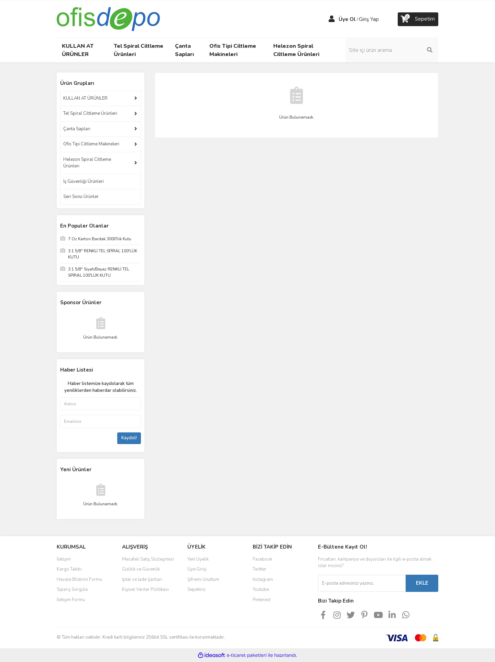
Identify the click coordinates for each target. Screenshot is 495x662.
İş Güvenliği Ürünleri (83, 181)
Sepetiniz (196, 589)
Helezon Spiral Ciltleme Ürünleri (87, 162)
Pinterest (262, 600)
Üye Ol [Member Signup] (347, 19)
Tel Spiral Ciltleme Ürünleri (90, 113)
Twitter (259, 569)
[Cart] (418, 19)
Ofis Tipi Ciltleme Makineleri (91, 144)
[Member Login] (332, 19)
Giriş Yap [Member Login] (369, 19)
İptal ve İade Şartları (142, 579)
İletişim (64, 559)
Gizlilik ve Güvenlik (141, 569)
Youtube (261, 589)
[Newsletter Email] (362, 583)
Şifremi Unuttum (203, 579)
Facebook (262, 559)
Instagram (263, 579)
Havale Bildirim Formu (79, 579)
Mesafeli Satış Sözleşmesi (148, 559)
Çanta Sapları (76, 129)
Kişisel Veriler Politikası (145, 589)
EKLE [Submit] (422, 583)
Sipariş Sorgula (72, 589)
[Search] (391, 50)
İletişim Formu (71, 600)
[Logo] (108, 18)
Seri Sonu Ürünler (81, 197)
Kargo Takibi (69, 569)
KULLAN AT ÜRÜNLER (85, 98)
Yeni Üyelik (198, 559)
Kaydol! (129, 438)
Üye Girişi (197, 569)
